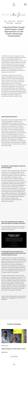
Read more (4, 352)
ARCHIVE (18, 23)
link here (12, 298)
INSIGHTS (10, 23)
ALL (5, 21)
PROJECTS (12, 21)
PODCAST (20, 21)
